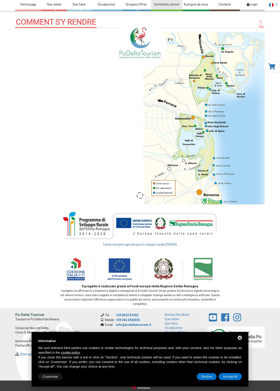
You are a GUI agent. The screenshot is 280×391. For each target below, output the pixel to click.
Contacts (225, 4)
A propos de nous (196, 4)
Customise (50, 376)
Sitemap (26, 354)
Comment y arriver (167, 4)
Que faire (79, 6)
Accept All (230, 376)
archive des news (177, 314)
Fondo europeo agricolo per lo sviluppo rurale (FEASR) (140, 244)
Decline (206, 376)
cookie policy (70, 352)
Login (252, 4)
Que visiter (54, 6)
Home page (28, 4)
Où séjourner (106, 4)
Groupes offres (136, 6)
